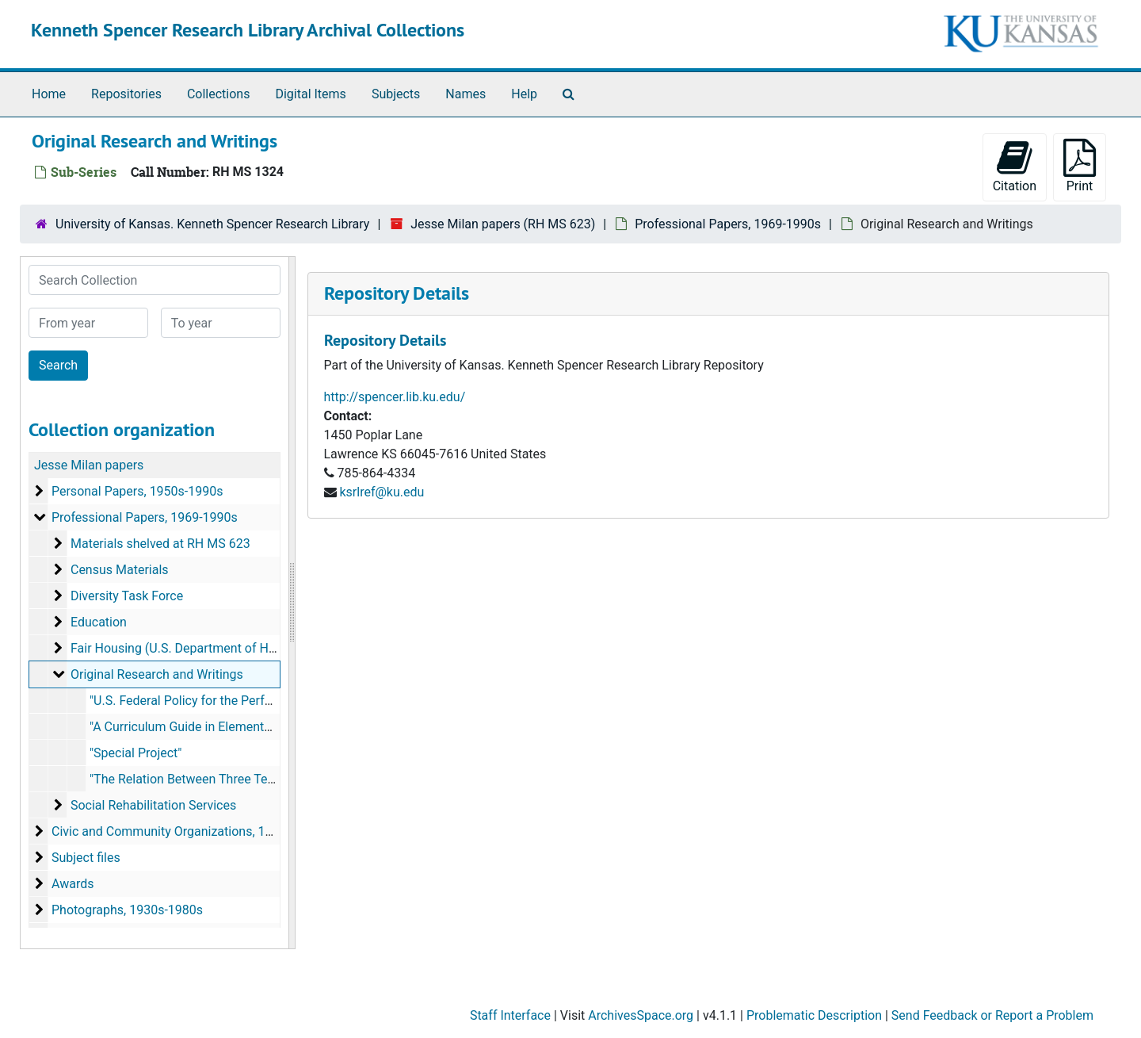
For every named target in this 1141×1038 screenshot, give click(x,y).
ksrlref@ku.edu (381, 492)
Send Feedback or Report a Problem (992, 1015)
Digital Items (310, 94)
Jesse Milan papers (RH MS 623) (502, 224)
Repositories (126, 94)
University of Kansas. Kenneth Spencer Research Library (212, 224)
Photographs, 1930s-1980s (127, 909)
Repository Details (396, 293)
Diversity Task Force (127, 595)
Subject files (86, 857)
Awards (72, 883)
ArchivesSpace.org (640, 1015)
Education (99, 622)
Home (49, 94)
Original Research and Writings (157, 674)
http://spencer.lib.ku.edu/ (395, 396)
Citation (1014, 166)
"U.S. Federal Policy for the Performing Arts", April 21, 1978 (254, 700)
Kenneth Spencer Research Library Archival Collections (247, 29)
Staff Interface (510, 1015)
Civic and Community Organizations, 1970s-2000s (191, 831)
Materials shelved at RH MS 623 (160, 543)
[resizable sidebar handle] (291, 602)
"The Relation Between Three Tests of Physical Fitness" (244, 779)
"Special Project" (135, 752)
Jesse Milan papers (88, 465)
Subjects (396, 94)
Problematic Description (814, 1015)
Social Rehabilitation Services (153, 805)
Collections (218, 94)
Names (465, 94)
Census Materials (120, 569)
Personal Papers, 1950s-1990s (137, 491)
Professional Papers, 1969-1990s (728, 224)
